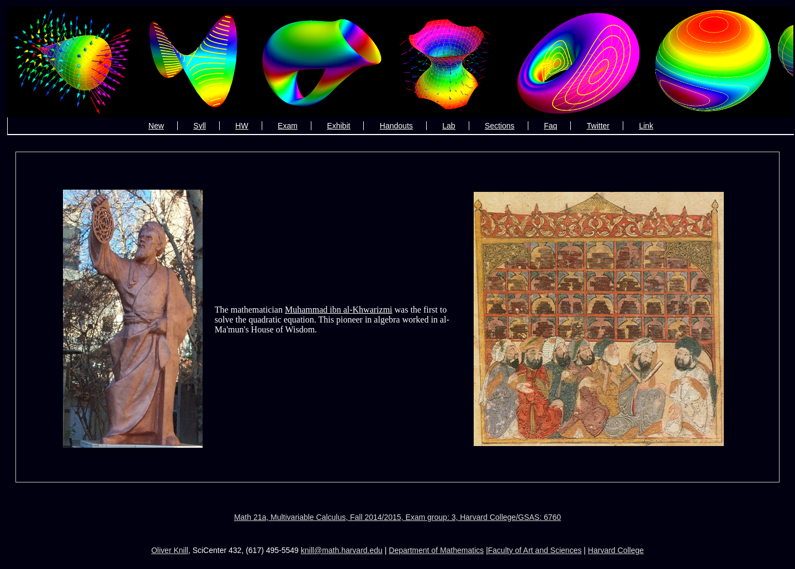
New (156, 125)
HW (241, 125)
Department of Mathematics (436, 550)
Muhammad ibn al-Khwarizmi (339, 309)
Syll (199, 125)
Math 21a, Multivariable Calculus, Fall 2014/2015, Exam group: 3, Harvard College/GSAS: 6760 (397, 517)
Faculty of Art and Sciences (535, 550)
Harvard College (616, 550)
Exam (288, 125)
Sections (500, 125)
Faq (550, 125)
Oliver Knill (169, 550)
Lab (448, 125)
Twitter (598, 125)
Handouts (396, 125)
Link (646, 125)
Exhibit (338, 125)
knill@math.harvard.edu (342, 550)
